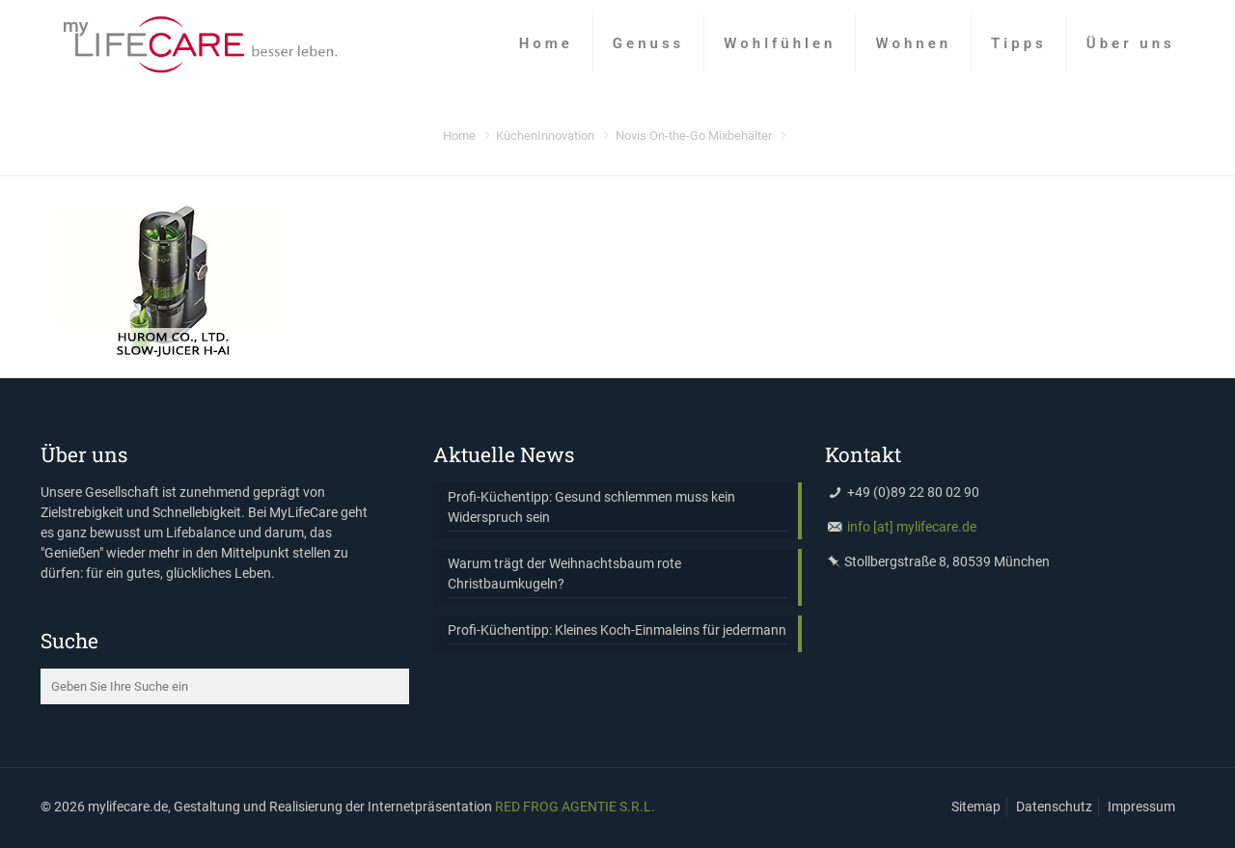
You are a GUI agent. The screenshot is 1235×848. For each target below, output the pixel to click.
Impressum (1141, 806)
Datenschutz (1054, 806)
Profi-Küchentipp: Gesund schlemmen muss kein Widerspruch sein (591, 507)
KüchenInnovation (545, 135)
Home (459, 135)
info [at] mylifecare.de (911, 526)
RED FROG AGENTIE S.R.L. (575, 806)
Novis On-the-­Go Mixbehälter (694, 135)
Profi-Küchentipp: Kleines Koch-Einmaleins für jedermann (617, 630)
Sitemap (976, 806)
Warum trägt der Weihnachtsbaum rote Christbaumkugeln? (564, 573)
